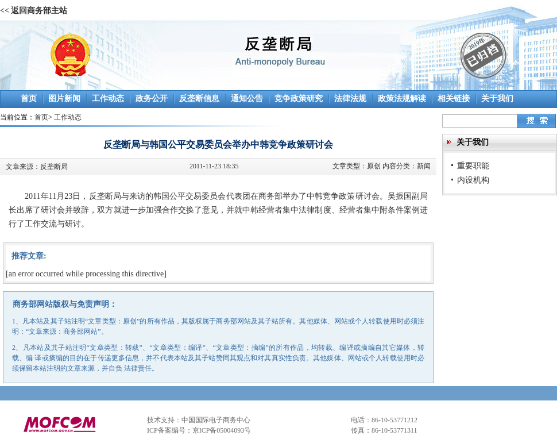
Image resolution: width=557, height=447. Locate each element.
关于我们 (497, 98)
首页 (29, 98)
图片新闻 (64, 98)
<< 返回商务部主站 (33, 10)
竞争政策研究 (298, 98)
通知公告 (247, 98)
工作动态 (108, 98)
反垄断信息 (199, 98)
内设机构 (473, 179)
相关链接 (454, 98)
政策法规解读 (402, 98)
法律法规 (350, 98)
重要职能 (473, 165)
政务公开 (152, 98)
